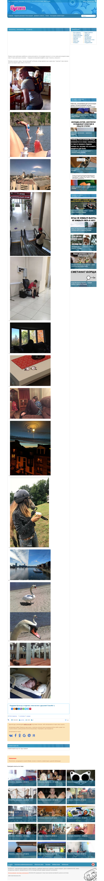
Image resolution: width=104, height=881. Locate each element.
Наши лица (76, 41)
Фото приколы (77, 32)
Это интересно (77, 34)
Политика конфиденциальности (23, 864)
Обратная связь (90, 1)
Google (41, 1)
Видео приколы (89, 32)
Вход (9, 1)
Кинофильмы (88, 37)
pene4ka (22, 720)
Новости (75, 39)
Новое (47, 15)
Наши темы (88, 41)
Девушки (87, 35)
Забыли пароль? (14, 1)
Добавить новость (39, 15)
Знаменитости (77, 37)
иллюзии (22, 716)
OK (39, 1)
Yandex (48, 1)
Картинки (75, 38)
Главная (11, 15)
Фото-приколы (13, 716)
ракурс (28, 716)
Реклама (85, 1)
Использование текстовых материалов (18, 873)
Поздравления (88, 42)
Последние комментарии (57, 15)
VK (35, 1)
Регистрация (21, 1)
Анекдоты (87, 34)
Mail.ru (45, 1)
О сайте (10, 864)
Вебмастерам (56, 864)
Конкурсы (75, 42)
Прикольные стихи (89, 39)
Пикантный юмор (77, 35)
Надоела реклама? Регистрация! (23, 15)
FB (37, 1)
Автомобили (88, 38)
